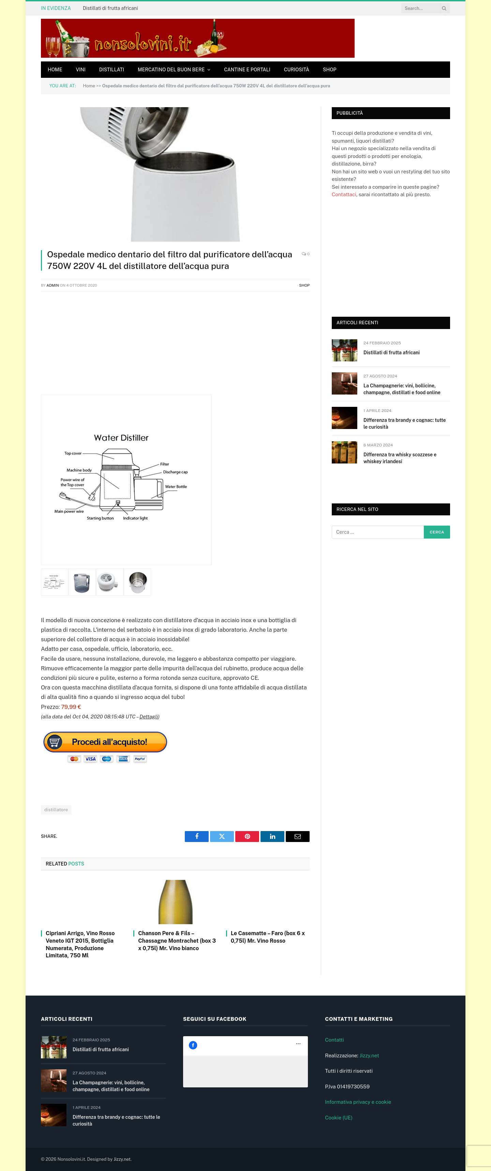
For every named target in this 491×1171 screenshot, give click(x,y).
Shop (330, 69)
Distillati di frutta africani (110, 8)
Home (55, 69)
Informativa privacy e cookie (358, 1102)
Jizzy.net (369, 1055)
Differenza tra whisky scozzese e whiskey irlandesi (399, 458)
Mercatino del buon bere (171, 69)
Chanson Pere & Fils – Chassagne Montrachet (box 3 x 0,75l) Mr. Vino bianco (177, 941)
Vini (80, 69)
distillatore (56, 809)
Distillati (111, 69)
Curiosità (296, 69)
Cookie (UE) (339, 1117)
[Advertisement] (175, 347)
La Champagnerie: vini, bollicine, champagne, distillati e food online (402, 389)
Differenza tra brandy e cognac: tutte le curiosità (404, 423)
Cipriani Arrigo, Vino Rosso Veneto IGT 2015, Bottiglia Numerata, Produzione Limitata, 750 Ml (80, 944)
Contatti (334, 1040)
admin (52, 285)
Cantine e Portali (247, 69)
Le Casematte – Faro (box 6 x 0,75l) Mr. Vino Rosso (268, 937)
